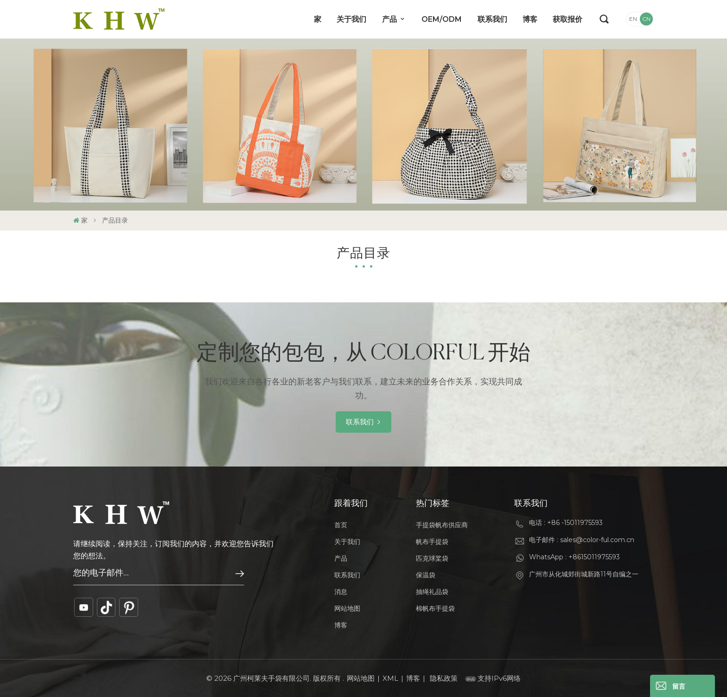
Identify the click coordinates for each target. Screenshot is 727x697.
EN (633, 18)
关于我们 (351, 19)
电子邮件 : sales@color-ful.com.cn (581, 540)
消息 (340, 592)
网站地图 (347, 608)
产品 (390, 19)
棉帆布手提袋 (435, 608)
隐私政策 (444, 678)
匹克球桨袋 (432, 558)
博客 (530, 19)
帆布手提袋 (432, 541)
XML (390, 678)
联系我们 (492, 19)
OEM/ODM (441, 19)
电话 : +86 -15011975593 (566, 522)
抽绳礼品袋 (432, 592)
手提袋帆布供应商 (442, 525)
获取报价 (567, 19)
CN (646, 18)
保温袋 (425, 575)
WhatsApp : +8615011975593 (574, 557)
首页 (340, 525)
